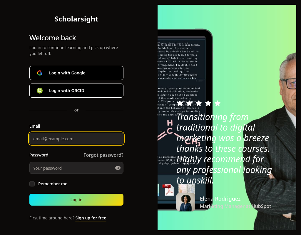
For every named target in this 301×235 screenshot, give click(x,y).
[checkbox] (32, 183)
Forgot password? (103, 155)
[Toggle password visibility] (118, 168)
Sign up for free (90, 218)
